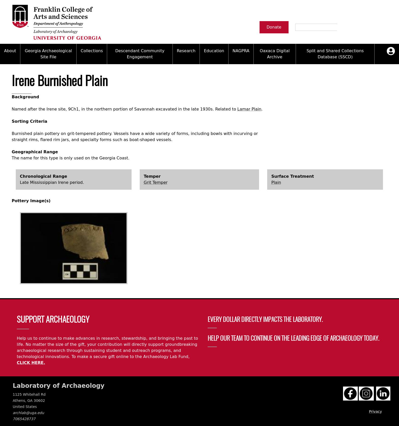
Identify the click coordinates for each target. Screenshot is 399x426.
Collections (92, 50)
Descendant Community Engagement (139, 53)
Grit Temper (156, 182)
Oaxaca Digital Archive (275, 53)
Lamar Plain (249, 109)
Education (214, 50)
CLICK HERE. (31, 362)
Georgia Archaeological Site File (48, 53)
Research (186, 50)
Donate (274, 27)
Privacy (375, 411)
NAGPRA (241, 50)
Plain (276, 182)
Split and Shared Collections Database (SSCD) (335, 53)
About (10, 50)
